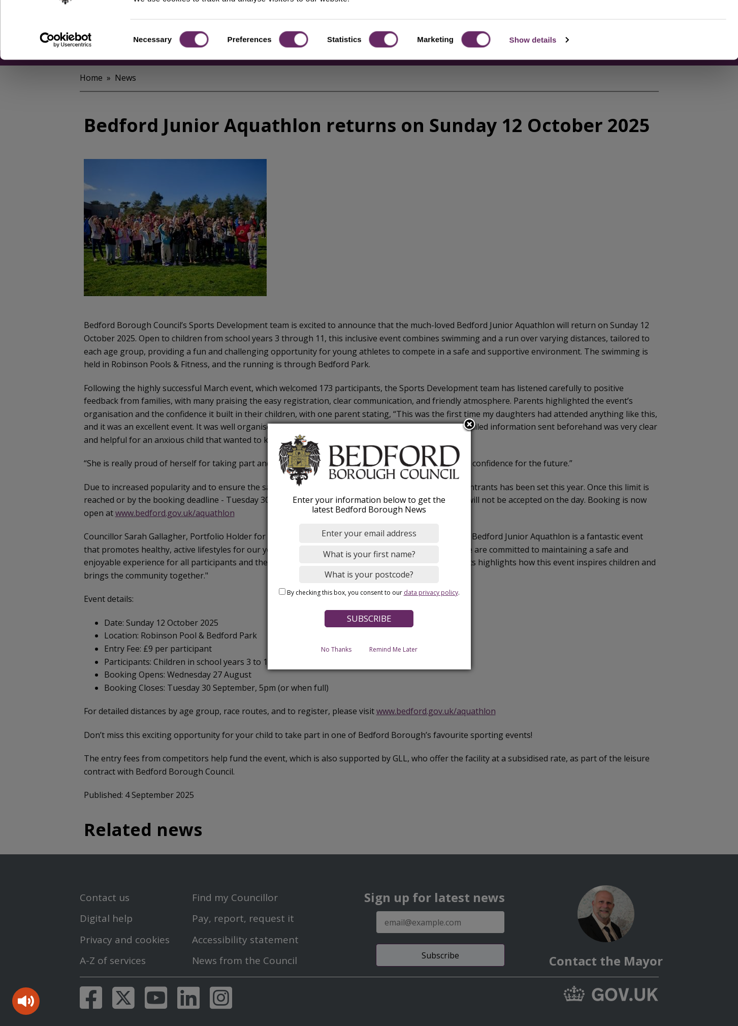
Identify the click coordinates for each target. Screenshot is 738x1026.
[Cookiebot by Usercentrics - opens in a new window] (65, 78)
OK (653, 25)
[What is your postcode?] (369, 574)
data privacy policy (431, 592)
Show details (533, 78)
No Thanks (336, 649)
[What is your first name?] (369, 554)
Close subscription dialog (469, 424)
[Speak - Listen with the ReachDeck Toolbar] (26, 1001)
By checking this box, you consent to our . (373, 592)
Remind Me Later (393, 649)
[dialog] (369, 546)
